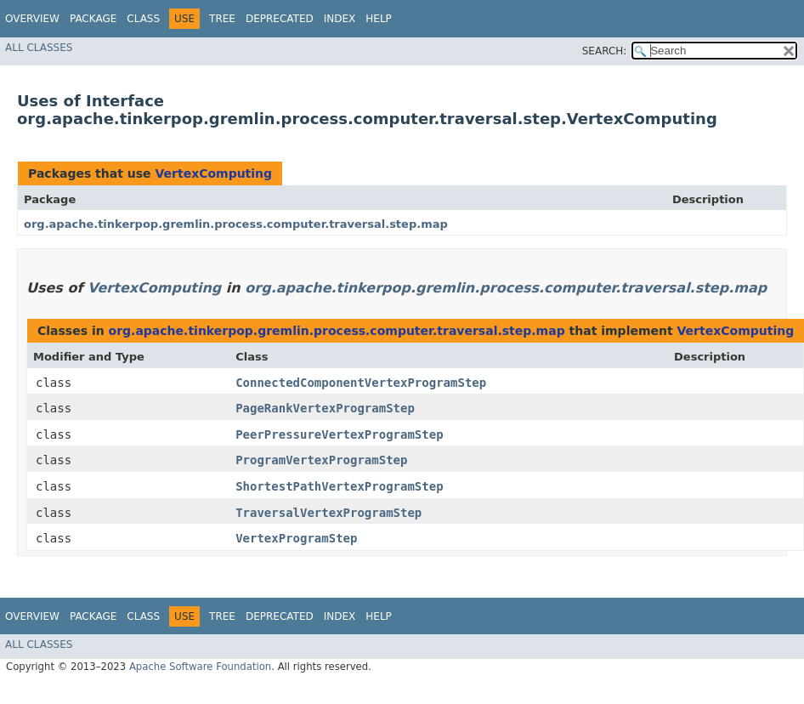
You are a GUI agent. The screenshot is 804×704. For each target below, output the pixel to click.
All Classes (38, 48)
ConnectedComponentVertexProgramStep (360, 382)
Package (93, 19)
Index (340, 19)
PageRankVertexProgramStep (325, 408)
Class (143, 19)
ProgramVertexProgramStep (321, 460)
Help (378, 19)
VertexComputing (213, 173)
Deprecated (280, 19)
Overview (32, 19)
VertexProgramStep (296, 538)
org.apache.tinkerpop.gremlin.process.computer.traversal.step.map (236, 224)
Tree (222, 19)
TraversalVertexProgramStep (328, 512)
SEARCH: (604, 51)
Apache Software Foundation (200, 667)
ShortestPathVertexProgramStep (339, 486)
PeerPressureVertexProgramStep (339, 434)
